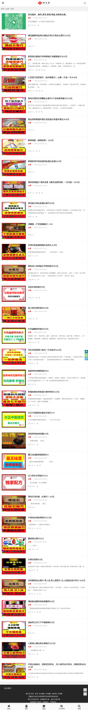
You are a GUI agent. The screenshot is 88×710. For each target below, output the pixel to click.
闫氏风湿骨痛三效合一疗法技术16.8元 (44, 350)
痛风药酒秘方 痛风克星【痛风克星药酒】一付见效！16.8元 (54, 182)
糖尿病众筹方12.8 (36, 538)
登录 (37, 694)
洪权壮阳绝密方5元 (36, 287)
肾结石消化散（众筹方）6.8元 (41, 497)
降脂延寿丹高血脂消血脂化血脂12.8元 (44, 161)
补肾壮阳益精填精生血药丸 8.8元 (42, 245)
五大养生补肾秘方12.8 (38, 476)
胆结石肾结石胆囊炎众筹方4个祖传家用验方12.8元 (50, 98)
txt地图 (60, 694)
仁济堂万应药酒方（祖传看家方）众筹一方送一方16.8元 (52, 77)
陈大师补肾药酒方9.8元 (38, 308)
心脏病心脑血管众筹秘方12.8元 (41, 643)
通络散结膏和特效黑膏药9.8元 (41, 601)
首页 (2, 9)
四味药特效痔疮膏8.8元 (38, 434)
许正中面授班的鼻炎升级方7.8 (41, 413)
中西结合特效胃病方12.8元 (40, 518)
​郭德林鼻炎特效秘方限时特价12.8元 (43, 392)
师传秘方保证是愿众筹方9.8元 (41, 203)
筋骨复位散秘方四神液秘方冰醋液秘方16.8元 (47, 56)
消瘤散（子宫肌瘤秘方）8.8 (40, 224)
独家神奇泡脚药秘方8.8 (38, 371)
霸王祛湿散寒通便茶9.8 (38, 455)
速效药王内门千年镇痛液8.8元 (41, 622)
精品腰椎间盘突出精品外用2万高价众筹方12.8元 (49, 35)
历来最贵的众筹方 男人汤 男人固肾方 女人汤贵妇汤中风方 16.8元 (56, 580)
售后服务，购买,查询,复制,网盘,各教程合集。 (48, 14)
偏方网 (54, 694)
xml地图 (48, 694)
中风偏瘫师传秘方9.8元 (38, 329)
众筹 (7, 9)
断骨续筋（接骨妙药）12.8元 (41, 140)
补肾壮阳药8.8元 (35, 559)
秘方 (29, 18)
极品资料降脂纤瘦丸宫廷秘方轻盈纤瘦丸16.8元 (48, 119)
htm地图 (42, 694)
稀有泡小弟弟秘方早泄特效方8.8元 (43, 266)
